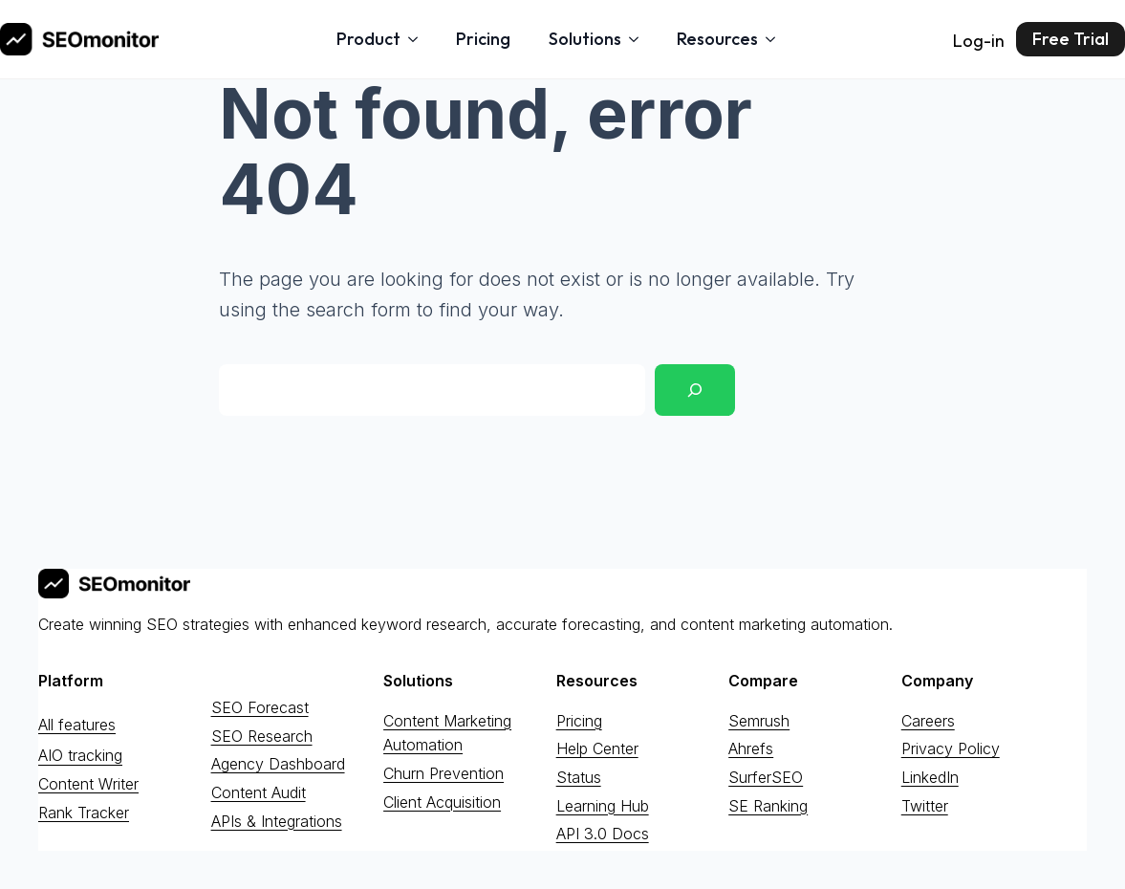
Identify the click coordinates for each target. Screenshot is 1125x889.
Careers (928, 720)
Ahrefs (750, 748)
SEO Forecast (260, 707)
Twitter (924, 805)
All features (77, 724)
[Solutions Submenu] (639, 39)
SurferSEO (765, 777)
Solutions (585, 39)
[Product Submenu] (418, 39)
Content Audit (258, 792)
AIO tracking (80, 756)
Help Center (597, 748)
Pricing (483, 39)
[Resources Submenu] (776, 39)
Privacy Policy (950, 748)
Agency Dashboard (278, 763)
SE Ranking (768, 805)
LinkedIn (930, 777)
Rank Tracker (83, 812)
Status (578, 777)
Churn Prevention (443, 773)
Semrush (759, 720)
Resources (717, 39)
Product (368, 39)
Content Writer (88, 783)
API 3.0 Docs (602, 833)
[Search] (695, 390)
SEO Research (262, 736)
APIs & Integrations (276, 821)
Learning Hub (602, 805)
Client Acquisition (442, 802)
